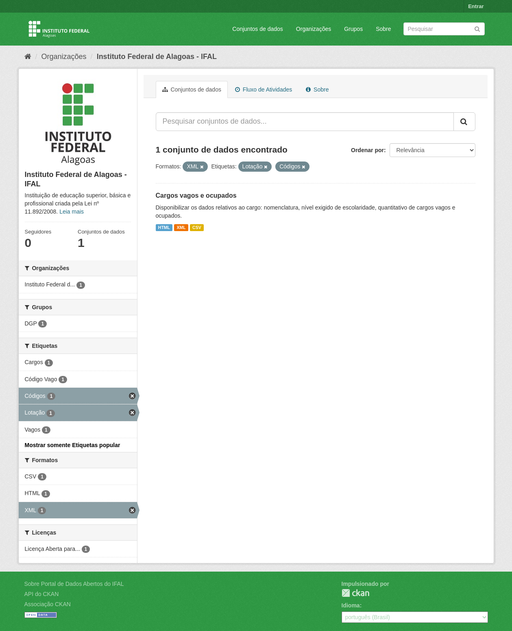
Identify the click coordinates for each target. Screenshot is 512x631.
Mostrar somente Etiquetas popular (72, 445)
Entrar (476, 6)
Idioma (351, 605)
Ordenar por (367, 150)
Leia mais (71, 211)
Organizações (313, 29)
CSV (196, 227)
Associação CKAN (47, 604)
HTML (164, 227)
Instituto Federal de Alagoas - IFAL (157, 56)
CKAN (355, 593)
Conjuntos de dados (257, 29)
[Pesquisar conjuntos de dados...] (305, 121)
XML (180, 227)
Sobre (383, 29)
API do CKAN (41, 594)
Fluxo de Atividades (263, 89)
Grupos (353, 29)
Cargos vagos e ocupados (196, 195)
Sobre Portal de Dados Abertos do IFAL (74, 584)
